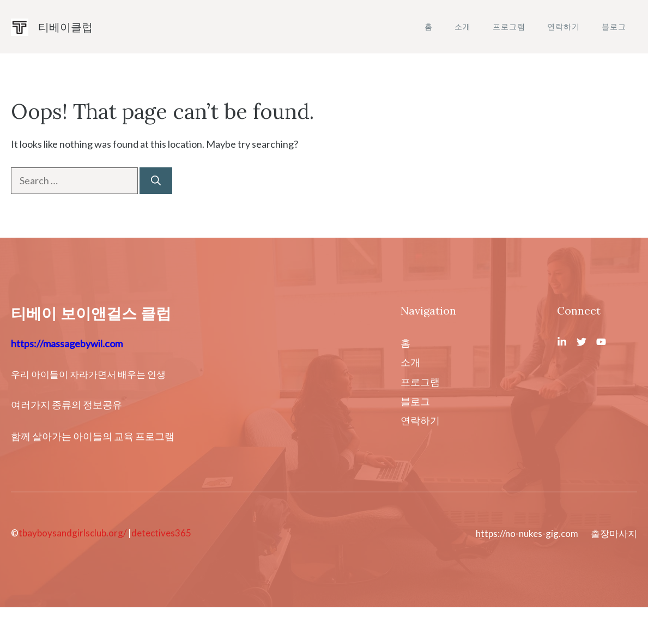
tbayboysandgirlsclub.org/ (72, 533)
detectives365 (161, 533)
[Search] (156, 180)
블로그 (614, 26)
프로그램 (509, 26)
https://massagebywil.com (67, 343)
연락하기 (563, 26)
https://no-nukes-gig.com (527, 533)
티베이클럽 (65, 26)
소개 (463, 26)
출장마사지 (614, 533)
